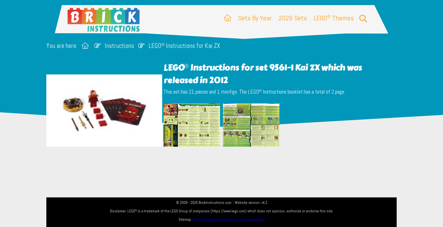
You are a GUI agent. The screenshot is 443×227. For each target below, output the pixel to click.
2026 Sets (293, 18)
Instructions (119, 46)
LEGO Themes (334, 18)
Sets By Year (255, 18)
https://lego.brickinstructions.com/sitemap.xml (229, 219)
